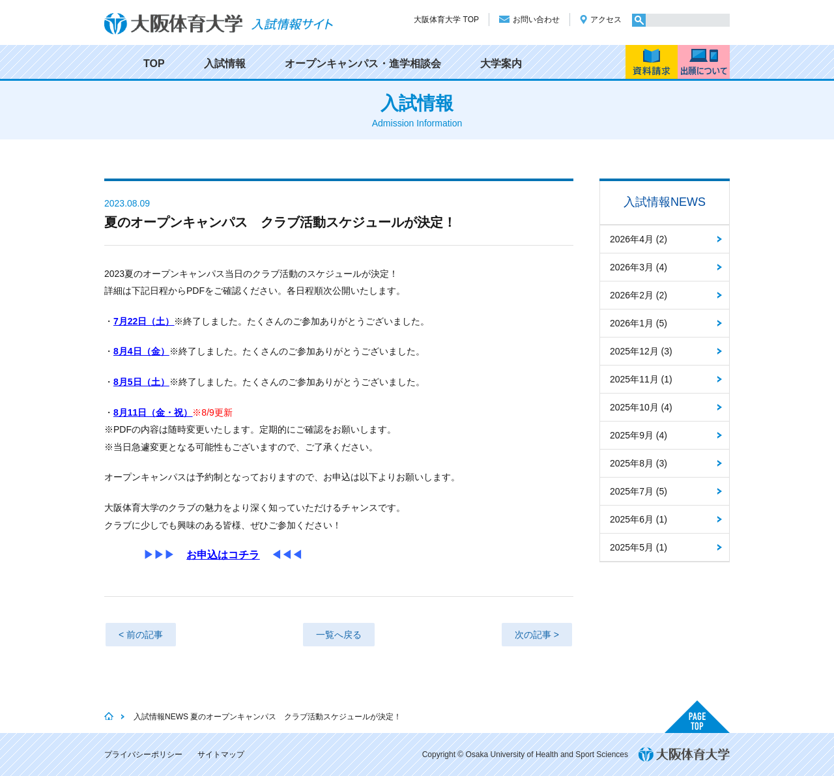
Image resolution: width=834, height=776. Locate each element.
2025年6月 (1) (638, 519)
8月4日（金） (141, 351)
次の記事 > (537, 634)
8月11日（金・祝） (152, 412)
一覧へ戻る (339, 634)
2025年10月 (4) (641, 407)
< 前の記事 (141, 634)
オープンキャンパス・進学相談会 (363, 63)
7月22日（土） (143, 321)
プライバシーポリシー (143, 754)
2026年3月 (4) (638, 267)
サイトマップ (220, 754)
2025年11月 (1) (641, 379)
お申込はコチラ (222, 554)
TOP (154, 63)
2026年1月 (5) (638, 323)
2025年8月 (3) (638, 463)
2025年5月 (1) (638, 547)
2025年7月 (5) (638, 491)
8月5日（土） (141, 382)
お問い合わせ (536, 19)
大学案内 (501, 63)
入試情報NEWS (665, 201)
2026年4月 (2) (638, 239)
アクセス (606, 19)
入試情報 (225, 63)
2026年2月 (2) (638, 295)
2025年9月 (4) (638, 435)
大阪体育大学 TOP (446, 19)
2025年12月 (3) (641, 351)
